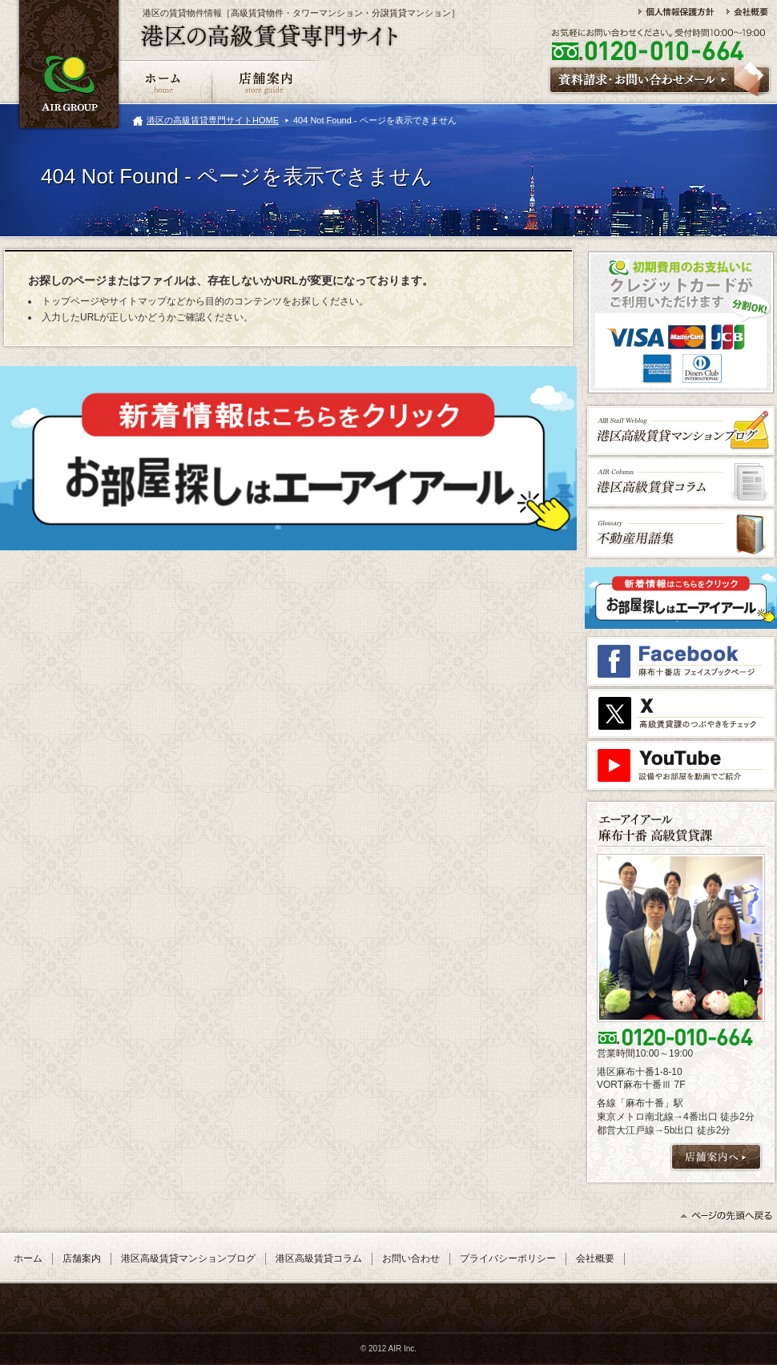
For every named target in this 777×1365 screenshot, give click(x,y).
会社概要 (595, 1258)
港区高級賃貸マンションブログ (188, 1258)
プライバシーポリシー (508, 1258)
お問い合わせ (411, 1258)
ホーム (28, 1258)
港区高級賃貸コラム (319, 1258)
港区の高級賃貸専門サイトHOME (213, 120)
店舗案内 (81, 1258)
